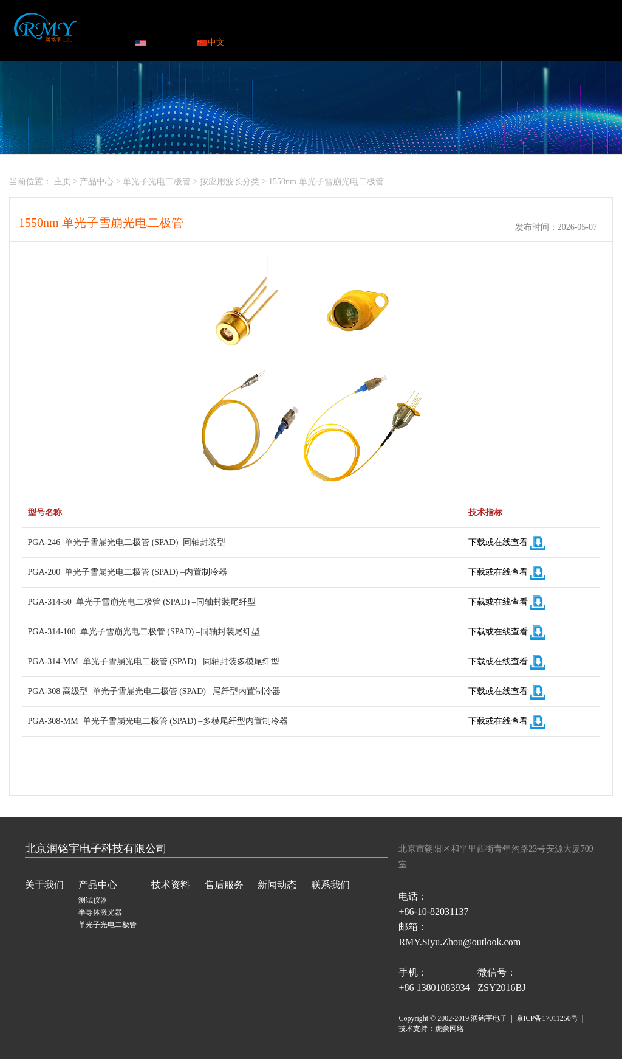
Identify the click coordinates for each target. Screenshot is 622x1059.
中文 (211, 42)
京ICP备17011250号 (547, 1018)
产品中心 (242, 27)
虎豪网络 (449, 1028)
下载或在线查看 (506, 542)
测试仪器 (93, 900)
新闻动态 (429, 27)
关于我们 (44, 885)
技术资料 (304, 27)
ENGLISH (159, 42)
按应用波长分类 (229, 181)
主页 (62, 181)
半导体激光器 (100, 912)
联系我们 (491, 27)
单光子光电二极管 (157, 181)
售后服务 (366, 27)
